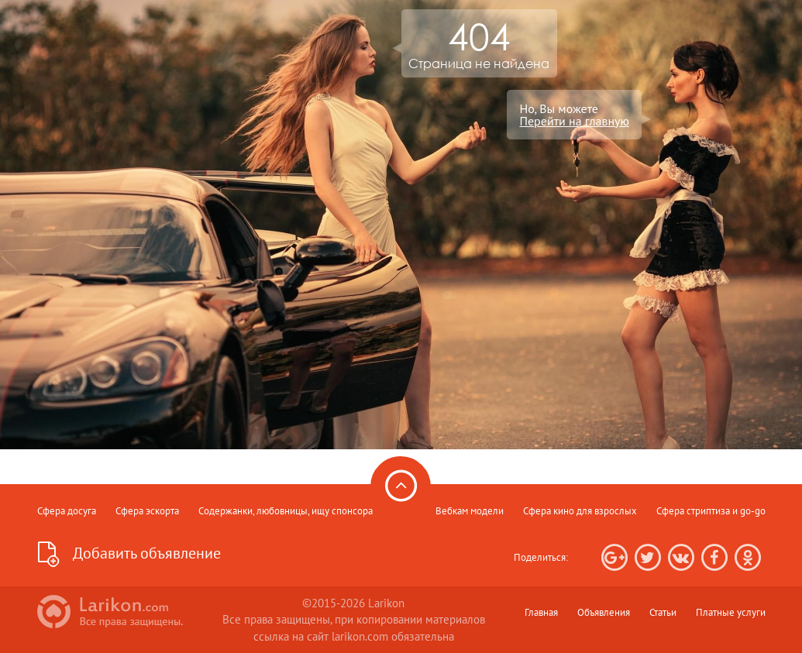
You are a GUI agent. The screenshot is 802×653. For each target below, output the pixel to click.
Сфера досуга (66, 510)
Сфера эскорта (147, 510)
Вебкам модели (469, 510)
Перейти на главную (574, 121)
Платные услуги (731, 612)
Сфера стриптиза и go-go (711, 510)
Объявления (603, 612)
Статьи (662, 612)
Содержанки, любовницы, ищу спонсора (285, 510)
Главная (541, 612)
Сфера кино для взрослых (580, 510)
